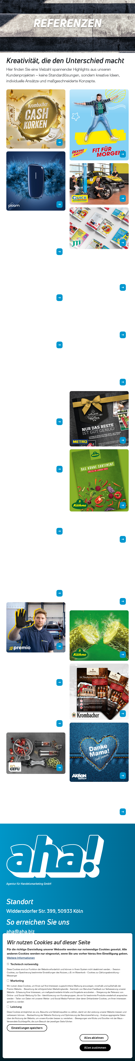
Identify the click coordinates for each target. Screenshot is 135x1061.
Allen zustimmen (95, 1048)
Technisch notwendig (24, 964)
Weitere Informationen (21, 957)
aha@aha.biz (20, 931)
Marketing (17, 980)
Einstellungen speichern (27, 1028)
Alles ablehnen (94, 1038)
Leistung (16, 1006)
